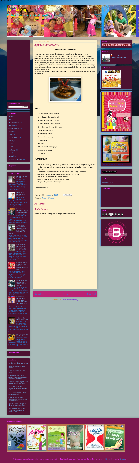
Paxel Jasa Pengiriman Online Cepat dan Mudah (22, 210)
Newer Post (39, 294)
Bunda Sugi (18, 9)
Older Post (91, 294)
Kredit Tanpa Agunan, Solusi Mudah (21, 194)
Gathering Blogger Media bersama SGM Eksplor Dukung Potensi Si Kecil (22, 266)
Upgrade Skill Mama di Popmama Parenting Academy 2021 (17, 388)
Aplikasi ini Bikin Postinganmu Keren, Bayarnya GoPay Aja (17, 404)
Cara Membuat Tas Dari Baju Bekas (22, 335)
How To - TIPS (12, 137)
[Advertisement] (65, 274)
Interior (10, 141)
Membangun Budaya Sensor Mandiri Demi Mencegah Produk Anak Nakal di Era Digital (17, 301)
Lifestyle (10, 147)
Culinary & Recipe (48, 198)
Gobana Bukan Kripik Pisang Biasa (22, 318)
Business (11, 125)
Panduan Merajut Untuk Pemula (21, 177)
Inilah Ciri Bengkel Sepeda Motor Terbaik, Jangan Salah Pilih (21, 283)
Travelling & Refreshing (15, 159)
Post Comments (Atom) (70, 300)
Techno (10, 156)
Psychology (11, 150)
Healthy (10, 131)
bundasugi (116, 55)
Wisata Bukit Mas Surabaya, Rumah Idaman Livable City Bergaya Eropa (16, 410)
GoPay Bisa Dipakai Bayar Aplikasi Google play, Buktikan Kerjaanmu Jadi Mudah (17, 229)
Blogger (10, 119)
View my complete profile (118, 57)
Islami (10, 144)
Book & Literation (13, 122)
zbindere (108, 459)
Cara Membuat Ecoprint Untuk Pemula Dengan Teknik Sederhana (21, 247)
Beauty (10, 116)
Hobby (10, 134)
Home (65, 294)
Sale (9, 153)
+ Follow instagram (107, 182)
